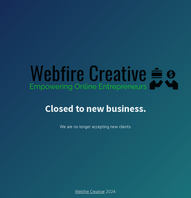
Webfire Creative (90, 191)
